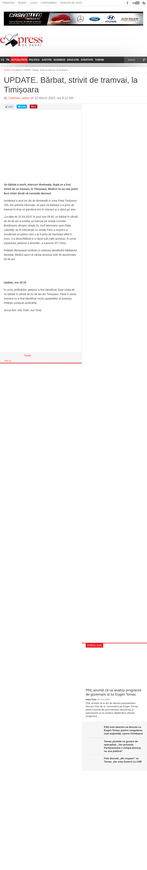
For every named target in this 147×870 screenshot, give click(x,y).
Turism (99, 60)
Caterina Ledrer (18, 98)
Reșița (22, 3)
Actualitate (19, 60)
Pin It (8, 360)
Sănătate (87, 60)
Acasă (7, 70)
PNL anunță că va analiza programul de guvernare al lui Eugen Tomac (113, 692)
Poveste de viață (71, 3)
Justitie (47, 60)
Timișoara (8, 3)
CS (2, 60)
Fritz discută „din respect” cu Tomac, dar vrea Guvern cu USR (123, 760)
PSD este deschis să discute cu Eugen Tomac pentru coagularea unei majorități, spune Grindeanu (123, 730)
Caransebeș (48, 3)
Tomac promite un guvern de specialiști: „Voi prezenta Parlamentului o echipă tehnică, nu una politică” (122, 746)
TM (7, 60)
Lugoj (33, 3)
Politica (34, 60)
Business (59, 60)
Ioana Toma (91, 699)
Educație (73, 60)
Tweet (27, 355)
